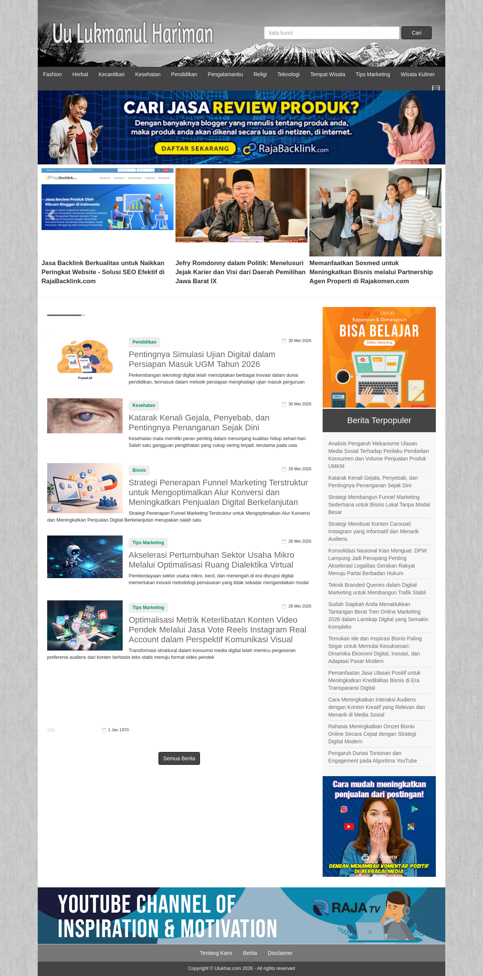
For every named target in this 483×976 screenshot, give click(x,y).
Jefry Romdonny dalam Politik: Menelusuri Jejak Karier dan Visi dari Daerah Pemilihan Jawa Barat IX (240, 272)
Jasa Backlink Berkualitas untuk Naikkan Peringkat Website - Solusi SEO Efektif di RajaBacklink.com (103, 272)
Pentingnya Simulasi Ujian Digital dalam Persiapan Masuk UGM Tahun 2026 (202, 359)
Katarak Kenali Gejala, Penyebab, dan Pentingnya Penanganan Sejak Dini (199, 422)
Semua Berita (179, 758)
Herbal (80, 74)
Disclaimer (280, 953)
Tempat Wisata (327, 74)
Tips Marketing (373, 74)
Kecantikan (111, 74)
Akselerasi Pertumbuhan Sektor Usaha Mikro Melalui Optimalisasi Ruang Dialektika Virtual (211, 559)
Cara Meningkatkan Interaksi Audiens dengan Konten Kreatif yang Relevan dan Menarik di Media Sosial (376, 707)
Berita (250, 953)
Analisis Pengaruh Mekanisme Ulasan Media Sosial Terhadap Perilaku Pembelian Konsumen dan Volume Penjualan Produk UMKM (378, 454)
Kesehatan (147, 74)
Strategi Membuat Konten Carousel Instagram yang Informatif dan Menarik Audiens (373, 531)
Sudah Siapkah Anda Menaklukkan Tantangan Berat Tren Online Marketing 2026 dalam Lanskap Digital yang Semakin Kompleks (378, 615)
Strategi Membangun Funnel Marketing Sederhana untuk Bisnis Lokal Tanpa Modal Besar (379, 504)
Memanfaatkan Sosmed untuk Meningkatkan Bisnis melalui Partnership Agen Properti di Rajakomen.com (371, 272)
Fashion (52, 74)
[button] (52, 212)
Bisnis (139, 470)
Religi (260, 74)
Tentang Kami (216, 953)
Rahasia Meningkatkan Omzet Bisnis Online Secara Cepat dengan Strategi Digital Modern (372, 733)
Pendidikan (184, 74)
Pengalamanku (225, 74)
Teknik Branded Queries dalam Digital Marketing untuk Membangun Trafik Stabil (377, 588)
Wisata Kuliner (418, 74)
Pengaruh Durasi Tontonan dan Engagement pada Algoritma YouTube (372, 757)
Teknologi (288, 74)
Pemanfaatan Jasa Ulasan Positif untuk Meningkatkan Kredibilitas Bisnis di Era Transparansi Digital (374, 680)
